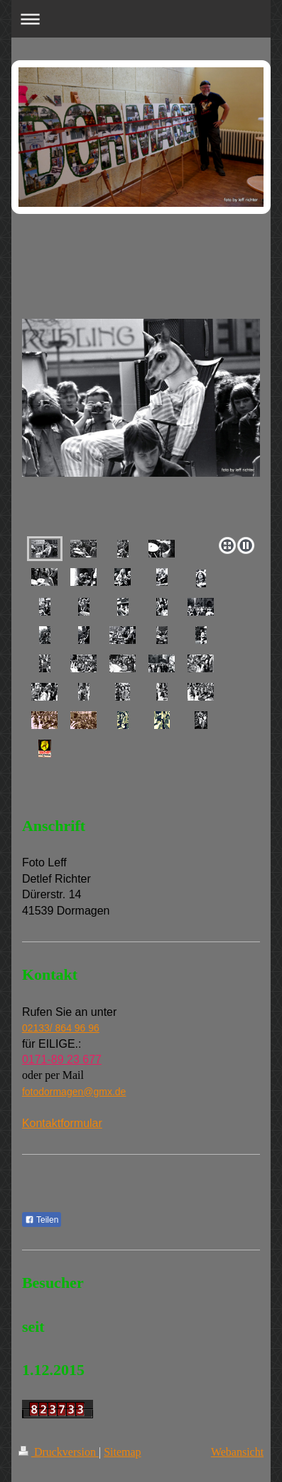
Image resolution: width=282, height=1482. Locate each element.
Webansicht (237, 1452)
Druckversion (58, 1452)
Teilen (41, 1220)
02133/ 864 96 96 (60, 1028)
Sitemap (122, 1452)
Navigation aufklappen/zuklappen (141, 19)
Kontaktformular (62, 1123)
